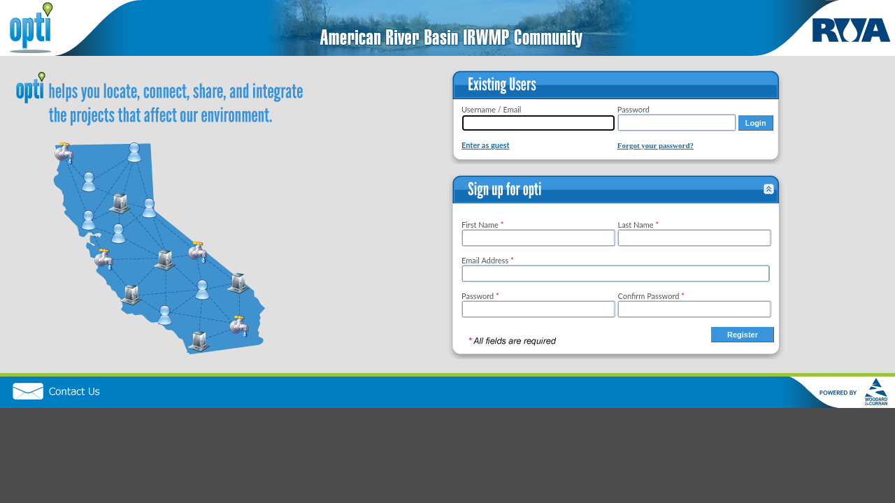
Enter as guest (485, 145)
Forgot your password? (655, 145)
